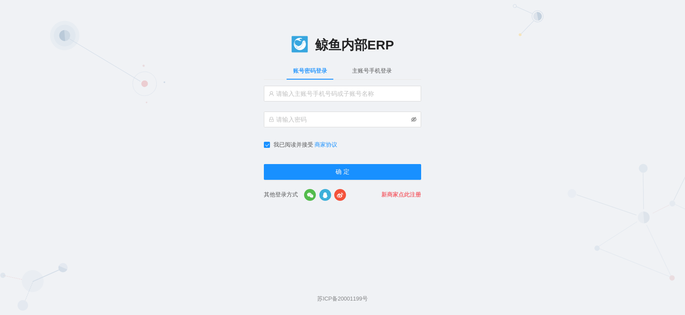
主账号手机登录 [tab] (372, 71)
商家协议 (326, 145)
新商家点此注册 (401, 195)
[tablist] (342, 71)
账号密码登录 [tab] (310, 71)
